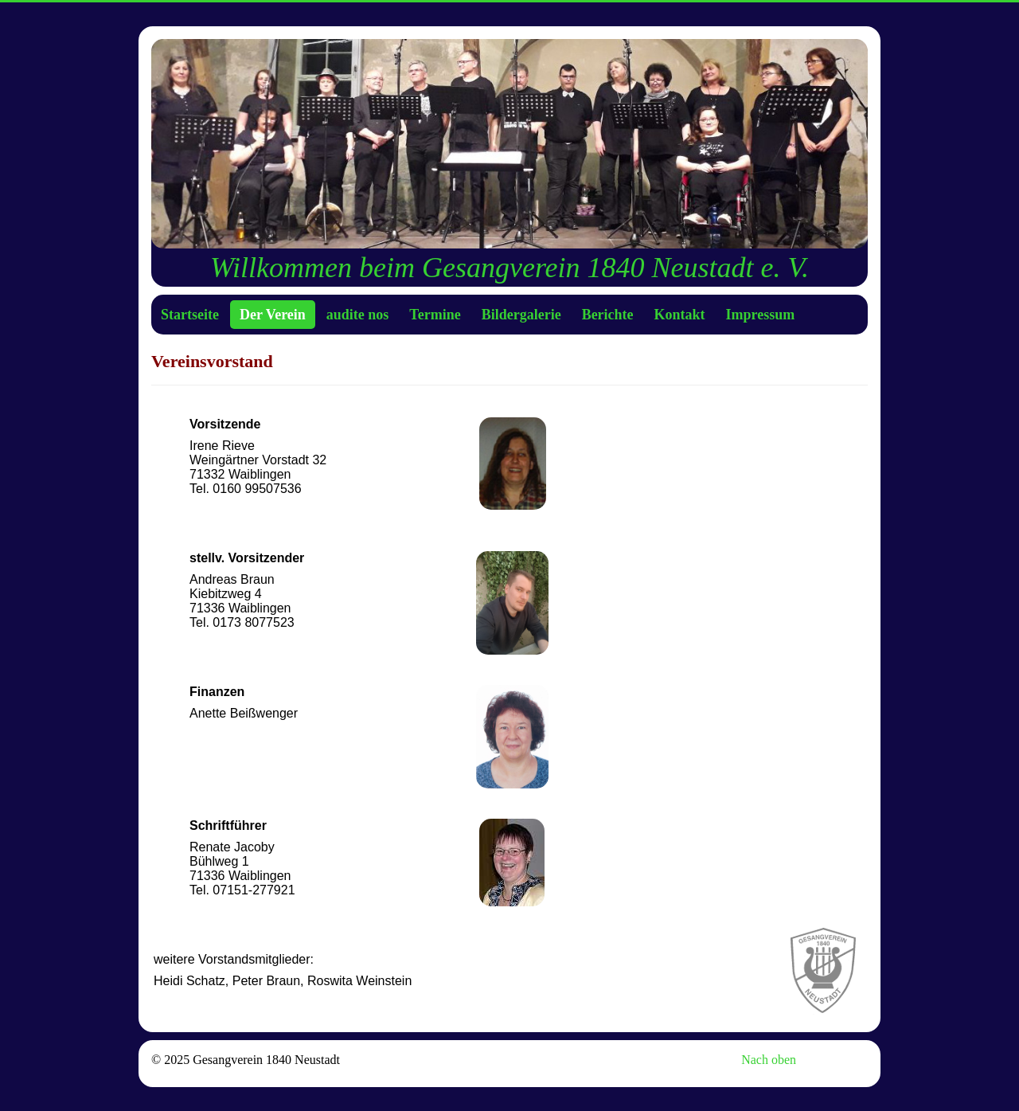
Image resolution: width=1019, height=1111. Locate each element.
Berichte (608, 315)
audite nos (357, 315)
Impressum (760, 315)
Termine (434, 315)
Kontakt (679, 315)
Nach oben (768, 1059)
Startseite (190, 315)
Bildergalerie (521, 315)
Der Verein (273, 315)
